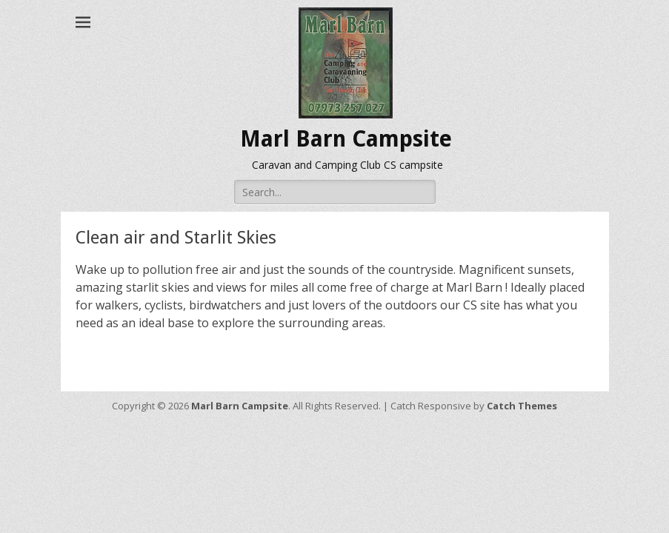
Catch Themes (522, 405)
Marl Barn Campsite (346, 139)
